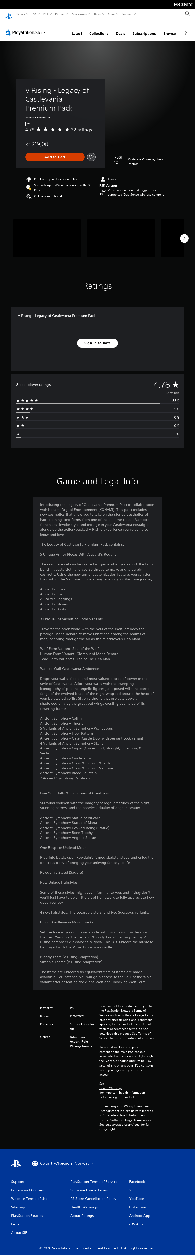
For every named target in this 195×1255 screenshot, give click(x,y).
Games (20, 14)
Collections (98, 28)
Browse (169, 28)
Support (127, 14)
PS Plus (60, 14)
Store (111, 14)
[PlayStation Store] (26, 28)
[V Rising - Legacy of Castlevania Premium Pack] (47, 233)
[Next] (184, 233)
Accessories (79, 14)
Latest (77, 28)
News (97, 14)
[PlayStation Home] (9, 14)
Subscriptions (144, 28)
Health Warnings (110, 1083)
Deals (120, 28)
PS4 (45, 14)
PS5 (34, 14)
